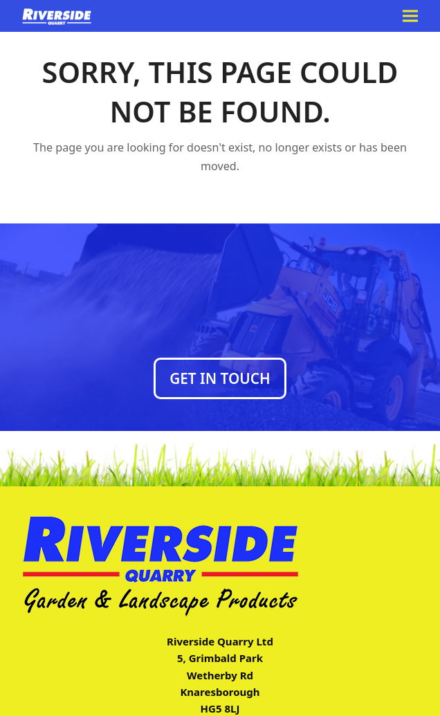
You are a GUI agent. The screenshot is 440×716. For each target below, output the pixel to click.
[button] (410, 16)
